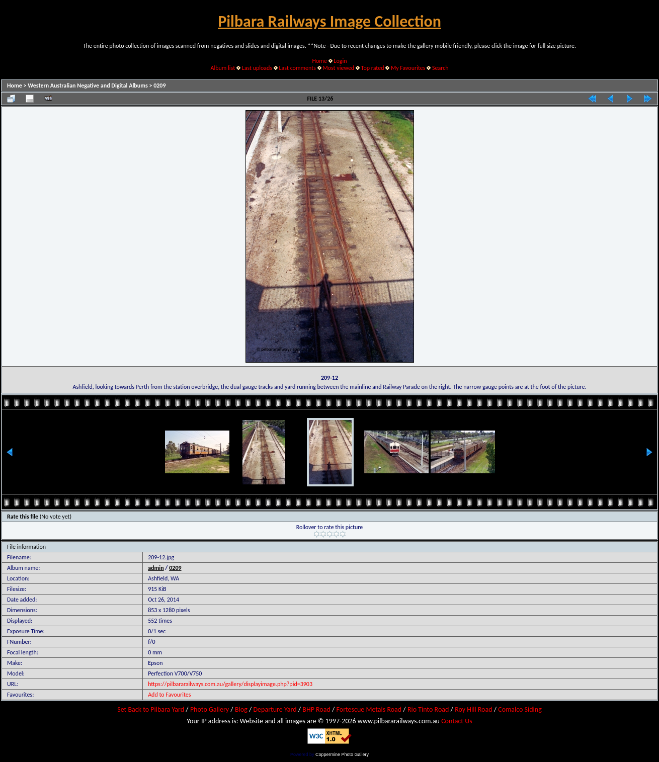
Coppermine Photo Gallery (342, 754)
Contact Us (456, 721)
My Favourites (408, 67)
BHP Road (316, 709)
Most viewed (338, 67)
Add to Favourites (169, 694)
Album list (222, 67)
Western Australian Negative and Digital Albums (88, 85)
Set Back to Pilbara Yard (150, 709)
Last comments (297, 67)
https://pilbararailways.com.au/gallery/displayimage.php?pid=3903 (230, 684)
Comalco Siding (519, 709)
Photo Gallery (209, 709)
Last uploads (257, 67)
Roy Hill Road (473, 709)
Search (440, 67)
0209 (159, 85)
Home (319, 60)
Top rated (372, 67)
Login (340, 60)
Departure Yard (274, 709)
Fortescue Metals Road (369, 709)
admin (156, 567)
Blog (241, 709)
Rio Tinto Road (428, 709)
